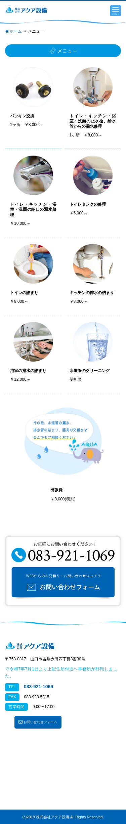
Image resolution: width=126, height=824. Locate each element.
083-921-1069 (38, 686)
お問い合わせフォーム (37, 722)
